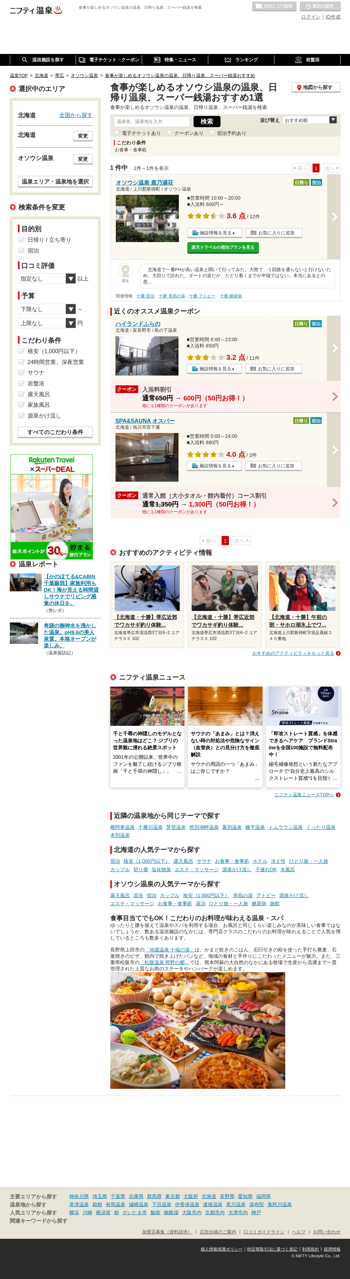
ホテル (260, 861)
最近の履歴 (320, 7)
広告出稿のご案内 (218, 1232)
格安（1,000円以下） (147, 861)
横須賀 (103, 1212)
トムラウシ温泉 (285, 827)
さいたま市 (134, 1212)
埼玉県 (99, 1196)
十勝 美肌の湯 (172, 296)
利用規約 (310, 1249)
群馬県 (154, 1196)
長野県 (227, 1196)
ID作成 (333, 17)
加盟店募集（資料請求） (167, 1232)
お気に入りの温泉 (274, 7)
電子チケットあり (141, 133)
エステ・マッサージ (197, 869)
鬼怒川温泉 (279, 1204)
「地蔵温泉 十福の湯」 (170, 950)
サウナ (204, 861)
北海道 (209, 1196)
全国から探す (76, 115)
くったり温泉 (321, 827)
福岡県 (263, 1196)
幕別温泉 (232, 827)
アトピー (266, 895)
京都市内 (215, 1212)
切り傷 (140, 869)
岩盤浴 (36, 383)
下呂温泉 (162, 1204)
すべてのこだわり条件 (55, 432)
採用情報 (332, 1249)
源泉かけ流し (237, 869)
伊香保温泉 (187, 1204)
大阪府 (190, 1196)
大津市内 (238, 1212)
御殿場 (171, 1212)
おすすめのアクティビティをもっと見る (293, 653)
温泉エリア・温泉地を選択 (55, 181)
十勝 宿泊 (145, 296)
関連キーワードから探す (39, 1221)
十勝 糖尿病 (231, 296)
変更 (83, 136)
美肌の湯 (243, 895)
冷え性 (278, 861)
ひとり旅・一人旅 (308, 861)
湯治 (200, 903)
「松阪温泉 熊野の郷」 (165, 962)
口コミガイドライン (264, 1232)
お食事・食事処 (232, 861)
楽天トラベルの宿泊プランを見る (222, 247)
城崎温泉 (138, 1204)
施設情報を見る (216, 232)
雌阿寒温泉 (122, 827)
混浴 (138, 895)
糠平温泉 (255, 827)
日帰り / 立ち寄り (49, 240)
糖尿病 (259, 903)
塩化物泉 (161, 869)
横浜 (74, 1212)
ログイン (311, 17)
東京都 (172, 1196)
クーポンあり (189, 133)
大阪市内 (192, 1212)
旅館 (275, 903)
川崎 (87, 1212)
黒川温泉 (236, 1204)
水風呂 (287, 869)
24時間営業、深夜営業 (56, 362)
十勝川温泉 (150, 827)
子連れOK (266, 869)
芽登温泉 (176, 827)
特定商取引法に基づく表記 (272, 1249)
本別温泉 (120, 835)
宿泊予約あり (231, 133)
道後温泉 (213, 1204)
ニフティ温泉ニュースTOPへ (304, 794)
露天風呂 (183, 861)
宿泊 (115, 861)
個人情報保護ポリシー (222, 1249)
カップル (120, 869)
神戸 (256, 1212)
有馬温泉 (115, 1204)
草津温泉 (79, 1204)
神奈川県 (79, 1196)
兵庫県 (136, 1196)
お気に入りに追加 (276, 232)
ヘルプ (299, 1232)
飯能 (155, 1212)
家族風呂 (39, 405)
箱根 (97, 1204)
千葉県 (118, 1196)
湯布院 (256, 1204)
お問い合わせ (327, 1232)
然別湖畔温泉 (204, 827)
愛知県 (245, 1196)
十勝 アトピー (202, 296)
